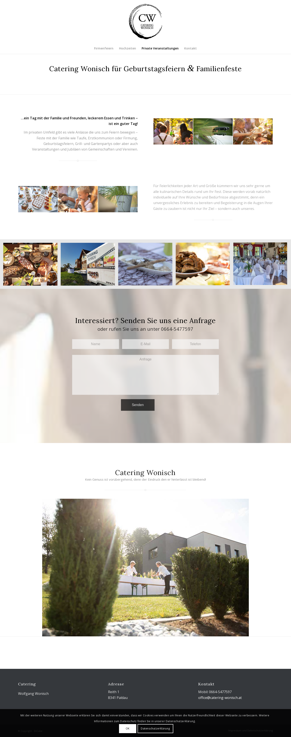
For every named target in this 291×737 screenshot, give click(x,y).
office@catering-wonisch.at (220, 697)
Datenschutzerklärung (155, 728)
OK (128, 728)
